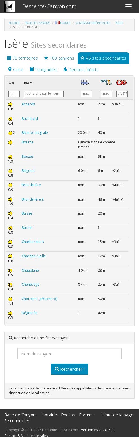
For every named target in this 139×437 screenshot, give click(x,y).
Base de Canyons (37, 23)
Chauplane (30, 270)
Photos (68, 414)
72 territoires (22, 58)
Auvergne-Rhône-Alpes (93, 23)
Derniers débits (81, 69)
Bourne (27, 142)
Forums (86, 414)
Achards (28, 104)
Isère (119, 23)
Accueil (14, 23)
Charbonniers (33, 241)
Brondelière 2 (33, 199)
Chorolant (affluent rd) (39, 298)
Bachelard (30, 118)
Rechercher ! (69, 369)
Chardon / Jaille (34, 256)
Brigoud (28, 170)
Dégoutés (29, 312)
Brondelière (31, 185)
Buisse (27, 213)
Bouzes (27, 156)
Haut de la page (117, 414)
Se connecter (17, 420)
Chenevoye (30, 284)
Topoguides (43, 69)
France (63, 23)
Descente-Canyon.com (49, 6)
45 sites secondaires (103, 58)
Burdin (27, 227)
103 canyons (59, 58)
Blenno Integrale (35, 132)
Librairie (49, 414)
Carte (15, 69)
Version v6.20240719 (97, 429)
